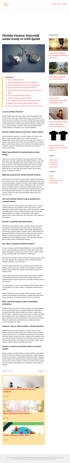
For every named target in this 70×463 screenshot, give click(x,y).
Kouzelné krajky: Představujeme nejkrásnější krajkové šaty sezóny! (57, 100)
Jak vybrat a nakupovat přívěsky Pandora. (19, 98)
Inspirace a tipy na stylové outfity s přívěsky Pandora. (22, 103)
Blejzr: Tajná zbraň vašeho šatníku (16, 413)
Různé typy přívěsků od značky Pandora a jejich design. (23, 85)
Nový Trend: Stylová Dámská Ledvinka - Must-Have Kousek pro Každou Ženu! (58, 124)
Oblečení (64, 4)
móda (44, 371)
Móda (59, 4)
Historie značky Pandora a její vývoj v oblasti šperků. (22, 82)
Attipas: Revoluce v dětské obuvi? (16, 435)
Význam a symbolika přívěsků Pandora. (18, 95)
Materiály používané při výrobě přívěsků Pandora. (21, 87)
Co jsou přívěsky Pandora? (15, 80)
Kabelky (54, 4)
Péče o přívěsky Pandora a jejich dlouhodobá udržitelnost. (24, 100)
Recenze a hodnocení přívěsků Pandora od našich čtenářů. (24, 106)
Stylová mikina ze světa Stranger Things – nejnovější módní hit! (58, 148)
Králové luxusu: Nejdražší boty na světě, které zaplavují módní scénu (58, 55)
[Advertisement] (35, 18)
